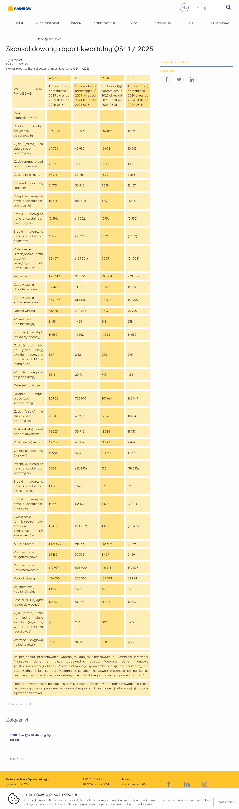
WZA (134, 23)
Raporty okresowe (49, 39)
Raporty (76, 22)
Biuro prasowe (220, 23)
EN (184, 7)
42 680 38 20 (19, 784)
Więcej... (151, 804)
